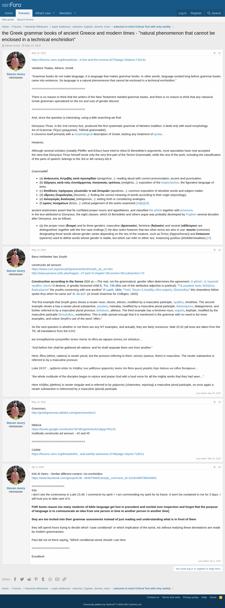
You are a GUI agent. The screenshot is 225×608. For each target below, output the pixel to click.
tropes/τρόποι (170, 182)
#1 (219, 53)
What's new (43, 13)
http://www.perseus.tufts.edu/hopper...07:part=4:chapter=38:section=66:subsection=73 (88, 273)
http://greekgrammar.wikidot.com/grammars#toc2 (64, 412)
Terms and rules (171, 597)
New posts (8, 19)
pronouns (186, 210)
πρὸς (198, 285)
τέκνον (47, 285)
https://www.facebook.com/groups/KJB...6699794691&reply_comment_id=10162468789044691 (94, 478)
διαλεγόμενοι (40, 289)
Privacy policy (191, 597)
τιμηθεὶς (37, 285)
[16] (138, 203)
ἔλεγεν (136, 289)
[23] (208, 238)
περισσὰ (212, 281)
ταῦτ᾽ (128, 289)
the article (155, 210)
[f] (106, 229)
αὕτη (158, 289)
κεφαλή (167, 289)
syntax (158, 134)
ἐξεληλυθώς (181, 289)
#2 (219, 250)
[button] (53, 13)
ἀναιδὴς (149, 289)
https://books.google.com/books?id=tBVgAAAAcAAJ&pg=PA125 (74, 429)
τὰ (180, 285)
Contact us (153, 597)
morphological (83, 134)
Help (204, 597)
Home (9, 13)
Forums (24, 13)
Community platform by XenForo (112, 604)
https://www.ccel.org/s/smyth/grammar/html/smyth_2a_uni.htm (72, 269)
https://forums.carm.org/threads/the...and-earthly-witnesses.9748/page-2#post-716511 (88, 454)
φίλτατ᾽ (198, 281)
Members (65, 13)
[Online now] (16, 70)
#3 (219, 402)
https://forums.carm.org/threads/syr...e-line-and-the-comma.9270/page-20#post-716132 (89, 59)
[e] (142, 203)
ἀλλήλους (208, 285)
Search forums (25, 19)
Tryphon (191, 214)
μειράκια (188, 285)
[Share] (214, 53)
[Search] (214, 13)
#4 (219, 467)
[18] (146, 203)
